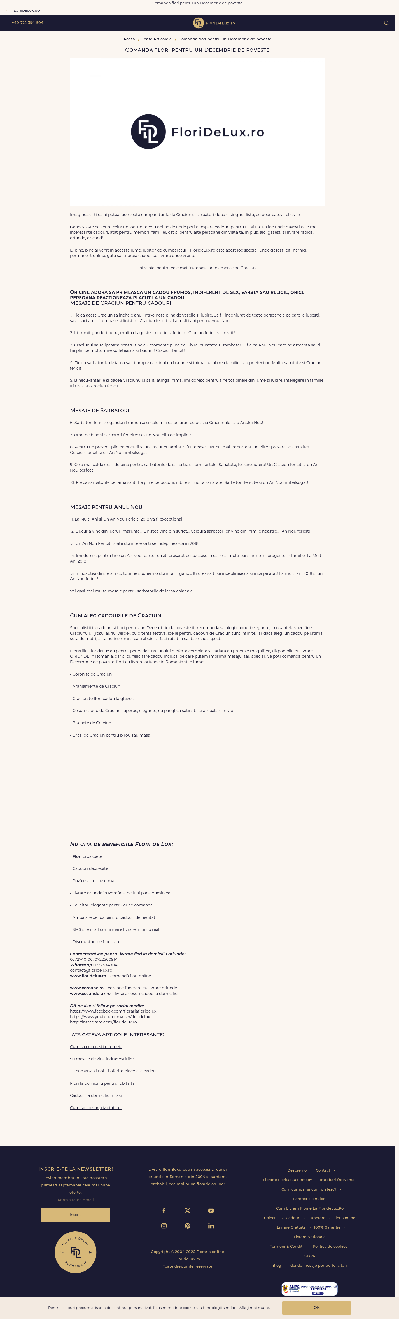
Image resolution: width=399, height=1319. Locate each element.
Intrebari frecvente (338, 1180)
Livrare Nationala (310, 1237)
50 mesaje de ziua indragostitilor (102, 1059)
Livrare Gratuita (292, 1227)
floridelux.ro (25, 11)
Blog (277, 1266)
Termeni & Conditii (288, 1246)
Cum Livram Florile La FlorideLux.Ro (310, 1208)
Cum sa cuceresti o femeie (96, 1047)
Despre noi (298, 1170)
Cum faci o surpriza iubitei (96, 1108)
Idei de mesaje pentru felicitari (318, 1266)
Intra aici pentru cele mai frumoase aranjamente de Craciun (197, 268)
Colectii (271, 1218)
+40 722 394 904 (27, 23)
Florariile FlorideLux (89, 651)
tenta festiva (153, 634)
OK (317, 1308)
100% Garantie (328, 1227)
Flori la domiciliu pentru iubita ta (102, 1084)
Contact (323, 1170)
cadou (143, 256)
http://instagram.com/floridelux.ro (103, 1022)
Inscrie (76, 1215)
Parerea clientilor (309, 1199)
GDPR (309, 1256)
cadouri (222, 227)
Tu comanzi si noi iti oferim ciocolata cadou (113, 1071)
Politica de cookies (331, 1246)
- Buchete (79, 723)
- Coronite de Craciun (91, 675)
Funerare (317, 1218)
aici (190, 591)
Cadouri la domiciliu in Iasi (96, 1096)
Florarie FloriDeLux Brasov (288, 1180)
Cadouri (294, 1218)
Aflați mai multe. (254, 1308)
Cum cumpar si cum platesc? (309, 1189)
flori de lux (214, 23)
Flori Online (344, 1218)
